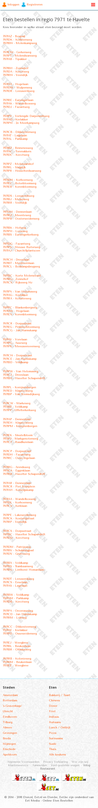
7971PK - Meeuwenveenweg (21, 346)
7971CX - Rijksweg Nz (17, 282)
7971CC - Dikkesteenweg (19, 626)
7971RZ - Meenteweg (17, 215)
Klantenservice (18, 765)
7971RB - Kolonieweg (17, 658)
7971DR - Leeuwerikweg (18, 91)
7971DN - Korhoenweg (18, 180)
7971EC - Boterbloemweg (19, 183)
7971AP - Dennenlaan (17, 419)
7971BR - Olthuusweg (17, 649)
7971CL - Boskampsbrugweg (21, 266)
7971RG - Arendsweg (16, 467)
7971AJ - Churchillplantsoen (21, 250)
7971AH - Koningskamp (18, 490)
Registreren (35, 4)
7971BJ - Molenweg (16, 199)
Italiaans (55, 722)
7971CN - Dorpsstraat (17, 355)
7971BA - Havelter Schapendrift (24, 378)
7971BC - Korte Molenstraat (22, 275)
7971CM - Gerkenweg (17, 52)
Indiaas (54, 717)
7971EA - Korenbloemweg (19, 314)
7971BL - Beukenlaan (17, 646)
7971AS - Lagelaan (15, 585)
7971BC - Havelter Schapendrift (24, 534)
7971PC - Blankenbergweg (20, 307)
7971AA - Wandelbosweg (19, 499)
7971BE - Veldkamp (15, 406)
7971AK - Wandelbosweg (19, 103)
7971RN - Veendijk (15, 75)
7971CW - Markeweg (16, 403)
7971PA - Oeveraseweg (18, 610)
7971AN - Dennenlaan (17, 212)
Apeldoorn (10, 754)
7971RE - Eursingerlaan (18, 100)
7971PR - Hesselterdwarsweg (22, 171)
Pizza (52, 733)
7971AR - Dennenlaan (17, 483)
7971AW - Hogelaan (16, 311)
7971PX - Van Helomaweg (20, 291)
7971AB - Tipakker (15, 59)
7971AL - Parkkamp (15, 139)
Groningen (10, 733)
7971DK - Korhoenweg (17, 39)
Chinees (54, 700)
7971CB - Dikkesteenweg (19, 132)
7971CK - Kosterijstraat (18, 518)
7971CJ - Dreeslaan (16, 375)
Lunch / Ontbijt (59, 727)
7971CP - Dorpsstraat (17, 451)
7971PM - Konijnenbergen (20, 426)
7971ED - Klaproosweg (18, 390)
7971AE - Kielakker (15, 630)
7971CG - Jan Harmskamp (20, 330)
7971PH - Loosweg (15, 231)
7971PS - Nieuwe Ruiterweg (21, 247)
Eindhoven (10, 717)
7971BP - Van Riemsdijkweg (21, 394)
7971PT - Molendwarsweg (20, 55)
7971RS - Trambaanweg (18, 566)
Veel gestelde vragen (65, 765)
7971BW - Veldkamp (16, 595)
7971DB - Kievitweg (16, 601)
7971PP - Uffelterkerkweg (19, 410)
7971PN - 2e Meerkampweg (21, 123)
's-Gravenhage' (12, 706)
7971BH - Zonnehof (15, 68)
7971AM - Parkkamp (16, 598)
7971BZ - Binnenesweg (18, 148)
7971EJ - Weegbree (15, 642)
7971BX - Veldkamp (15, 563)
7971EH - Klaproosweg (18, 422)
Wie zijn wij (80, 762)
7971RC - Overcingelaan (19, 458)
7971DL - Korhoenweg (17, 502)
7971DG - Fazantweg (16, 243)
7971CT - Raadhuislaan (18, 442)
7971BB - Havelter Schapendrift (24, 474)
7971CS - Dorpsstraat (17, 531)
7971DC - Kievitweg (16, 155)
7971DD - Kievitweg (16, 538)
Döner (53, 706)
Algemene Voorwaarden (23, 762)
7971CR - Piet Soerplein (19, 486)
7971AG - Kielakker (15, 295)
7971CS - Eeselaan (15, 582)
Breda (7, 738)
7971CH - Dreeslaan (16, 259)
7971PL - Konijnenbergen (19, 387)
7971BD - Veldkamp (15, 362)
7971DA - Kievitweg (16, 71)
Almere (7, 727)
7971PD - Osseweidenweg (20, 633)
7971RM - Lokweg (15, 617)
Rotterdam (10, 700)
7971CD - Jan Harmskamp (20, 614)
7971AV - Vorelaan (15, 339)
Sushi (52, 744)
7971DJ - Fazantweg (16, 107)
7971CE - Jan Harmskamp (20, 359)
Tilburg (7, 722)
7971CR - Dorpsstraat (17, 323)
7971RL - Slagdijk (14, 167)
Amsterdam (10, 695)
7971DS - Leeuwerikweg (18, 196)
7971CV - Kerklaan (15, 506)
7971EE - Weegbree (16, 665)
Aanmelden (39, 765)
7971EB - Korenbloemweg (19, 186)
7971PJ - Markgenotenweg (20, 438)
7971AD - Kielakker (15, 119)
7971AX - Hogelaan (15, 84)
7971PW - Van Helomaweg (20, 371)
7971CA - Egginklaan (16, 470)
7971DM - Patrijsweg (17, 547)
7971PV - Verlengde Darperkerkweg (26, 116)
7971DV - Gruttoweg (16, 554)
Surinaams (56, 738)
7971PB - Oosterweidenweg (21, 218)
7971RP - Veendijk (15, 522)
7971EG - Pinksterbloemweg (21, 327)
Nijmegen (9, 744)
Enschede (9, 749)
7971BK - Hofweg (14, 227)
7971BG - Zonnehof (15, 279)
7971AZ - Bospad (14, 36)
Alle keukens (57, 754)
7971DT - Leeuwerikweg (18, 579)
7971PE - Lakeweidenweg (19, 515)
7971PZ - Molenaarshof (18, 164)
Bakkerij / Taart (59, 695)
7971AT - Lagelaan (15, 135)
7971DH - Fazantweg (16, 454)
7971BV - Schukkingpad (18, 550)
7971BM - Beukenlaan (17, 662)
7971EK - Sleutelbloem (18, 435)
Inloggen (13, 4)
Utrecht (8, 711)
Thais (52, 749)
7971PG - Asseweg (15, 343)
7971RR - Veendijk (15, 202)
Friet (52, 711)
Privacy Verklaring (55, 762)
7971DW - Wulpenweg (17, 87)
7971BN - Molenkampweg (20, 43)
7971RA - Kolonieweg (17, 298)
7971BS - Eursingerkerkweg (20, 234)
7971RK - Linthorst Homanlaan (23, 569)
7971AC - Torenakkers (17, 151)
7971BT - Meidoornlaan (18, 263)
